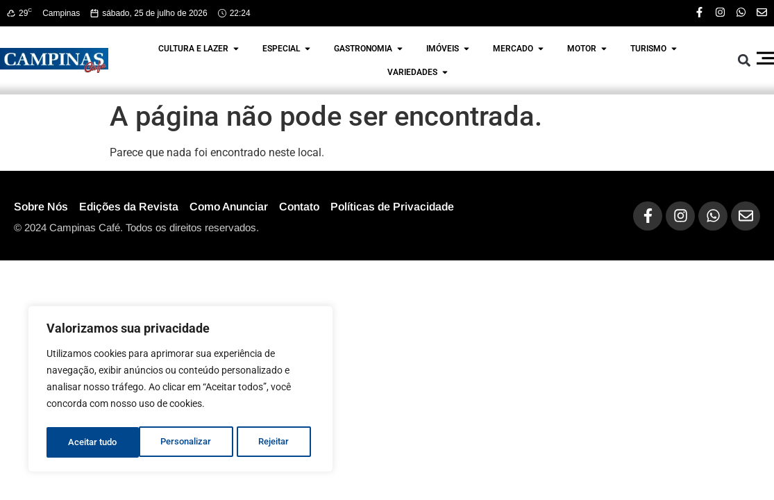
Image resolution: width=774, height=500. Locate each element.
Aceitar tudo (269, 442)
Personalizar (93, 442)
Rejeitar (181, 442)
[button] (743, 60)
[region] (180, 391)
